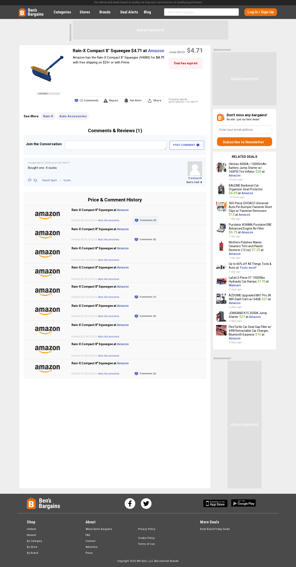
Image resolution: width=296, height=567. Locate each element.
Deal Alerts (129, 12)
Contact (91, 541)
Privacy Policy (146, 529)
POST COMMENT (186, 144)
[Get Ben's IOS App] (217, 503)
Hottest (31, 529)
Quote (67, 180)
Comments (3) (148, 220)
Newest (31, 535)
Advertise (92, 546)
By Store (32, 546)
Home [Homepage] (21, 9)
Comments (89, 100)
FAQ (88, 535)
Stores (87, 12)
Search (234, 12)
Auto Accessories (73, 116)
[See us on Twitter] (146, 503)
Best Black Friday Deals (215, 529)
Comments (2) (148, 316)
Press (89, 552)
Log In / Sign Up (261, 12)
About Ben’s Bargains (99, 529)
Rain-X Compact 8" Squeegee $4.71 (108, 50)
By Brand (32, 552)
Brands (107, 12)
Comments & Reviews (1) (115, 130)
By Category (34, 541)
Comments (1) (148, 297)
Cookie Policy (146, 538)
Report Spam (49, 180)
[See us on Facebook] (130, 503)
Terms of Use (146, 544)
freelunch (195, 178)
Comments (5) (148, 239)
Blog (150, 12)
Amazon (156, 50)
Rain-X (48, 116)
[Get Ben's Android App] (243, 503)
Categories (65, 12)
